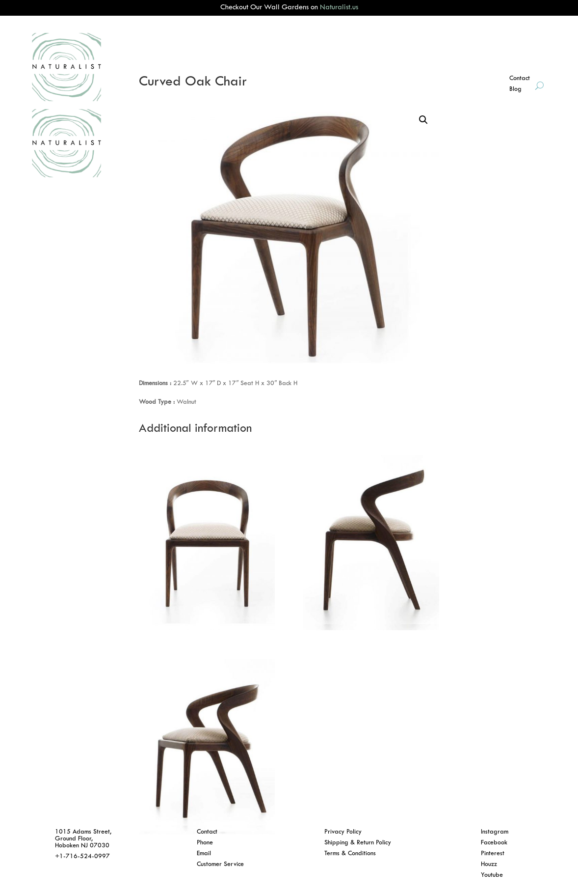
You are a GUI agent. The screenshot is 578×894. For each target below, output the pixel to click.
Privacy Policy (343, 832)
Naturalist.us (339, 7)
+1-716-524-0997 (82, 857)
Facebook (494, 843)
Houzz (489, 864)
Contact (207, 832)
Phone (205, 843)
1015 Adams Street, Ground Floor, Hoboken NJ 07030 (83, 839)
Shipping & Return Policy (357, 843)
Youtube (492, 875)
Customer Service (220, 864)
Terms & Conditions (350, 854)
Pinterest (492, 854)
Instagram (494, 832)
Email (204, 854)
